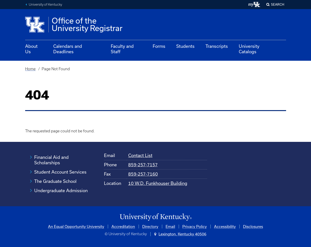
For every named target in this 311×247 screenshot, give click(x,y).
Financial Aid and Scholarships (51, 160)
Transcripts (216, 46)
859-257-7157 (143, 164)
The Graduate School (55, 181)
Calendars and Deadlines (67, 49)
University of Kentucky (45, 4)
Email (170, 226)
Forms (159, 46)
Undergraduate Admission (61, 190)
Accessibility (225, 226)
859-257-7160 (143, 174)
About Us (31, 49)
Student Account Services (60, 171)
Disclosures (253, 226)
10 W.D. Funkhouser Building (157, 183)
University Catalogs (249, 49)
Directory (150, 226)
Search (277, 4)
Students (185, 46)
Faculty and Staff (122, 49)
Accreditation (123, 226)
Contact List (140, 155)
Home (30, 69)
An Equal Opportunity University (76, 226)
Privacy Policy (194, 226)
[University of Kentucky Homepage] (155, 217)
